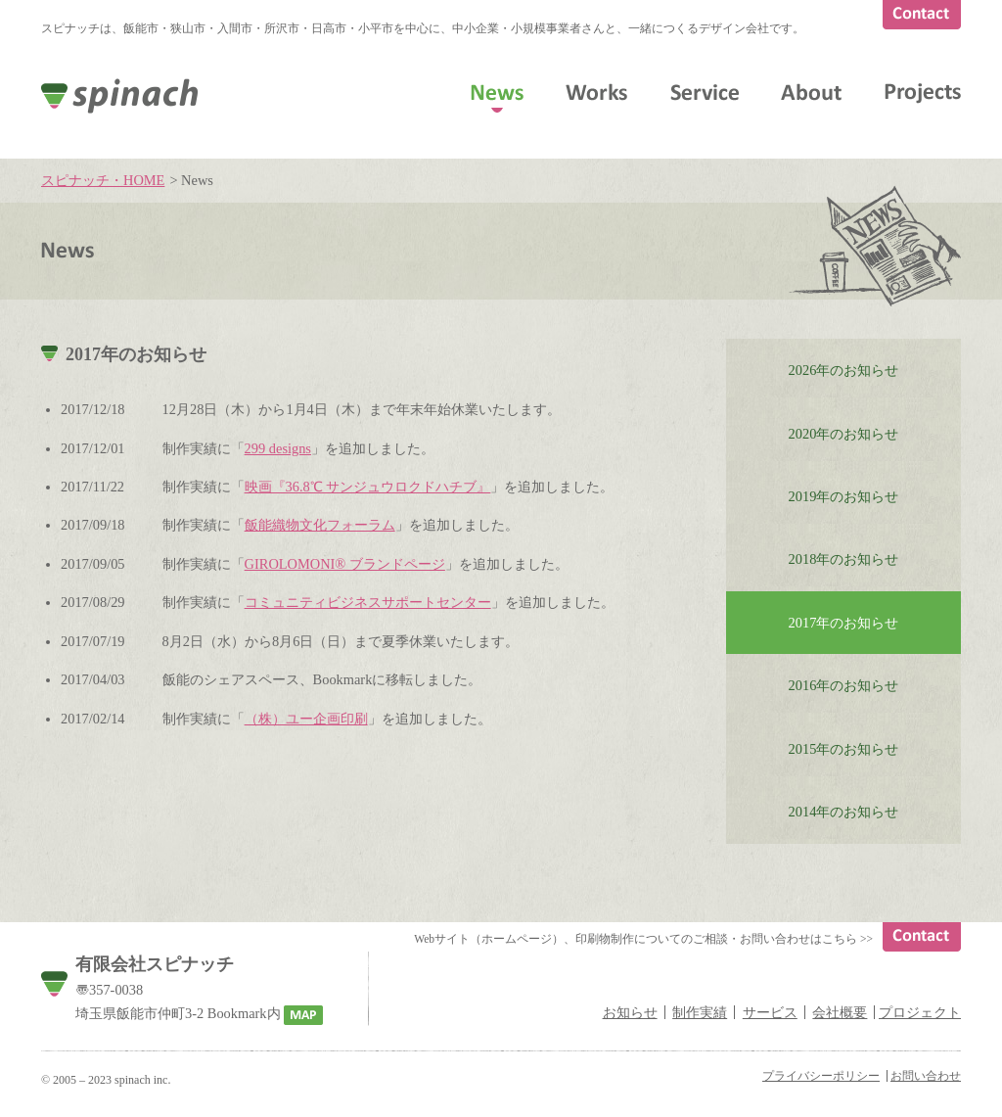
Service (704, 92)
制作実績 (699, 1012)
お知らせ (630, 1012)
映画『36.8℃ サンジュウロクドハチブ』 (368, 486)
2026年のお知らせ (844, 370)
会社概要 (839, 1012)
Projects (923, 93)
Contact (922, 14)
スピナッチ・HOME (102, 180)
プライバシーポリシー (821, 1076)
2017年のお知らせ (844, 622)
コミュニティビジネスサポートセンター (368, 602)
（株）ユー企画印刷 (306, 718)
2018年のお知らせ (844, 559)
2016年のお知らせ (844, 685)
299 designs (278, 448)
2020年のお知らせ (844, 434)
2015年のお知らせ (844, 749)
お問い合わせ (925, 1076)
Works (596, 92)
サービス (770, 1012)
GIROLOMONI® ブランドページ (345, 564)
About (811, 92)
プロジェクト (920, 1012)
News (497, 92)
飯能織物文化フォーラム (320, 525)
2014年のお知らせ (844, 811)
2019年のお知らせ (844, 496)
